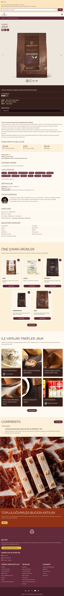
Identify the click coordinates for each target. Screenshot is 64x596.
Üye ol (4, 522)
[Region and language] (29, 9)
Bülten (3, 579)
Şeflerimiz (45, 575)
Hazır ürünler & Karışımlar (28, 581)
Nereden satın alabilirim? (7, 581)
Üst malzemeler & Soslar (28, 579)
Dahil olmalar (25, 575)
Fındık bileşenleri (26, 571)
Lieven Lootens (9, 374)
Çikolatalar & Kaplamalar (13, 18)
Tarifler (3, 567)
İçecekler (24, 583)
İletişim (3, 577)
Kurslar (45, 573)
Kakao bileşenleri (26, 569)
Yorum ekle (58, 422)
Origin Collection (9, 156)
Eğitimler (45, 569)
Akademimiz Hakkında (48, 567)
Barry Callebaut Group (7, 575)
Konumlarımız (46, 571)
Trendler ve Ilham (5, 569)
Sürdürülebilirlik (5, 571)
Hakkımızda (4, 573)
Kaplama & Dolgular (27, 573)
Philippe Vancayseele (52, 403)
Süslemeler (25, 577)
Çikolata (3, 18)
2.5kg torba (15, 218)
